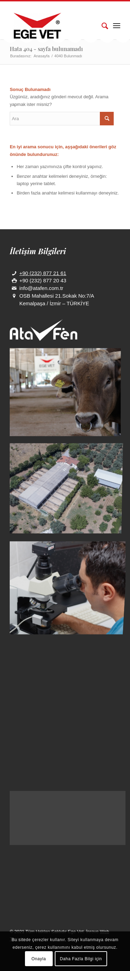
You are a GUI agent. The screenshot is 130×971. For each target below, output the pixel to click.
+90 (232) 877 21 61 (43, 273)
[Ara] (101, 25)
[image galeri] (68, 394)
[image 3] (68, 580)
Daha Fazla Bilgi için (81, 958)
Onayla (39, 958)
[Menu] (116, 25)
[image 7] (68, 487)
